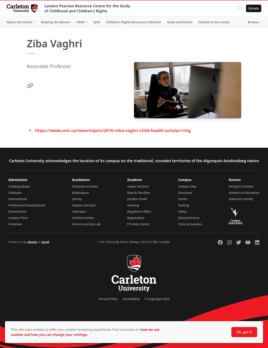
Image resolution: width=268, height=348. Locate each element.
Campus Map (187, 186)
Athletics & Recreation (244, 193)
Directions (185, 193)
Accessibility (131, 299)
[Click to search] (240, 8)
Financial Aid (17, 211)
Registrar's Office (139, 211)
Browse (253, 22)
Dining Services (189, 218)
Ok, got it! (244, 332)
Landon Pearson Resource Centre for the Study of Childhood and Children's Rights (87, 8)
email (45, 242)
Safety (182, 211)
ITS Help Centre (138, 224)
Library (77, 199)
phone (32, 242)
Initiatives (15, 224)
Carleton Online (83, 218)
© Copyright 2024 (157, 299)
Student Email (137, 199)
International (17, 199)
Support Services (83, 205)
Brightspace (80, 193)
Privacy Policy (108, 299)
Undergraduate (19, 186)
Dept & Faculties (138, 193)
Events (182, 199)
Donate (254, 8)
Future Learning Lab (86, 224)
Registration (135, 218)
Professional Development (26, 205)
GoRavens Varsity (241, 199)
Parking (183, 205)
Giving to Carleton (241, 186)
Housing (133, 205)
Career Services (138, 186)
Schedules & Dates (85, 186)
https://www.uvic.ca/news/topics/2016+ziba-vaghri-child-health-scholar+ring (113, 130)
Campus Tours (18, 218)
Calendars (79, 211)
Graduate (15, 193)
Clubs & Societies (190, 224)
